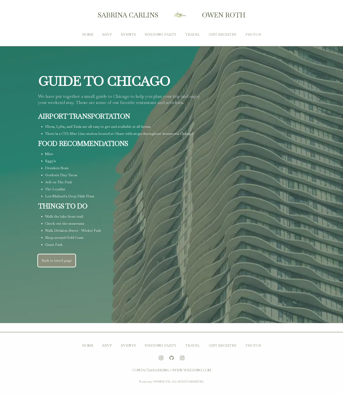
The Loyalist (55, 189)
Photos (253, 34)
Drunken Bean (57, 168)
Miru (49, 154)
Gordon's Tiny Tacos (61, 175)
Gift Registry (223, 34)
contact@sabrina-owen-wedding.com (171, 370)
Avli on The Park (58, 182)
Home (87, 34)
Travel (192, 34)
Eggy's (50, 161)
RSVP (107, 34)
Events (128, 34)
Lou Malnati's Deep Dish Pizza (69, 196)
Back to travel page (57, 260)
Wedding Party (160, 34)
